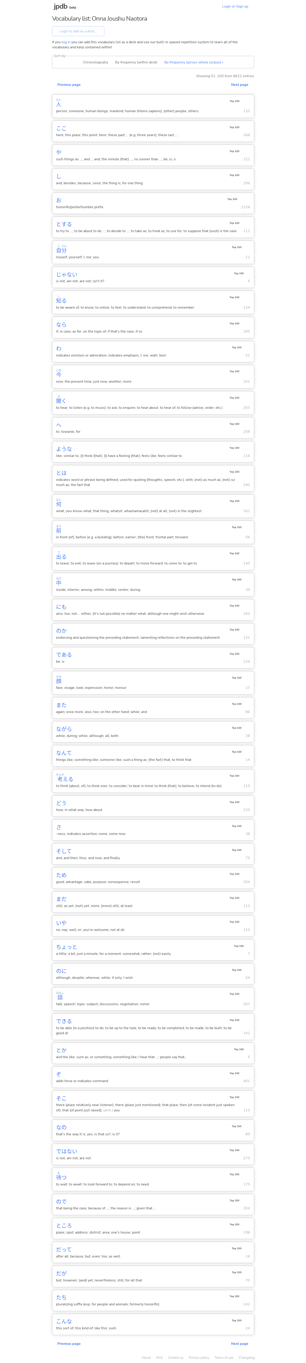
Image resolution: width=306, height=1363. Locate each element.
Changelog (247, 1357)
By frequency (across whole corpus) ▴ (193, 62)
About (146, 1357)
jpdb (61, 6)
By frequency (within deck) (136, 62)
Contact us (175, 1357)
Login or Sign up (235, 6)
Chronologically (95, 62)
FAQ (159, 1357)
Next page (239, 84)
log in (66, 42)
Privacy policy (199, 1357)
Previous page (69, 84)
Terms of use (223, 1357)
